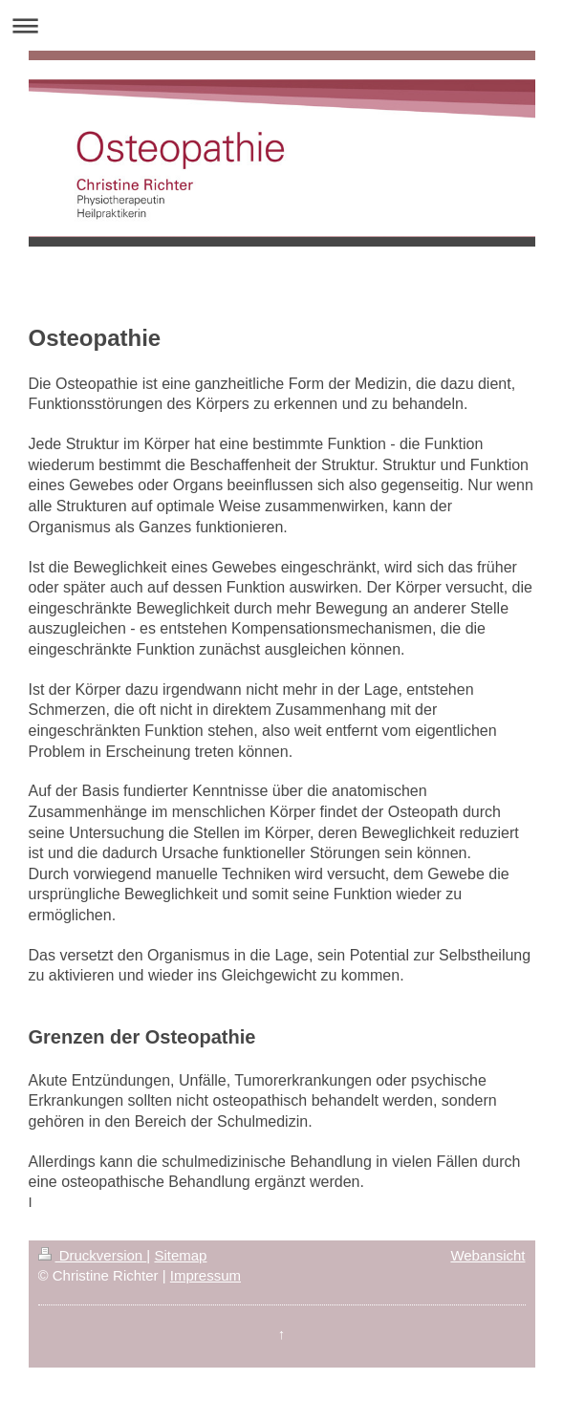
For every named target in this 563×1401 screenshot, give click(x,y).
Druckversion (92, 1255)
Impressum (205, 1275)
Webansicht (487, 1255)
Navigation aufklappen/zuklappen (281, 25)
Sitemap (180, 1255)
